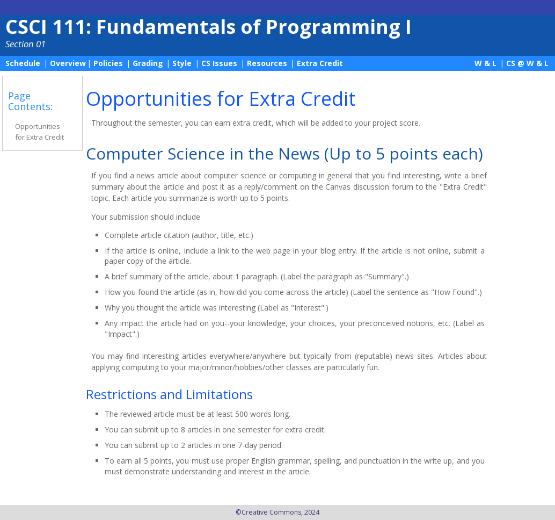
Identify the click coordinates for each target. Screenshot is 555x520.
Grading (148, 63)
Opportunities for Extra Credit (39, 131)
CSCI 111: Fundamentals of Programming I (208, 26)
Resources (267, 63)
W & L (485, 63)
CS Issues (219, 63)
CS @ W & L (527, 63)
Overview (68, 63)
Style (182, 63)
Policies (108, 63)
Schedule (22, 63)
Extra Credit (320, 63)
